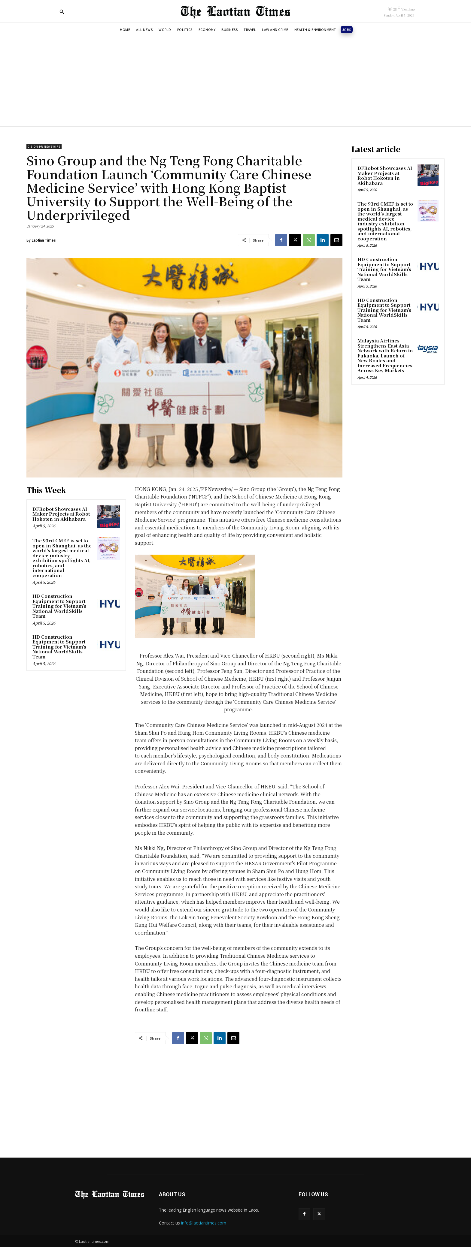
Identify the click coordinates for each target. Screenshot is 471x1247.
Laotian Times (44, 240)
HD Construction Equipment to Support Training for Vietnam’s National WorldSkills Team (59, 606)
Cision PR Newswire (44, 146)
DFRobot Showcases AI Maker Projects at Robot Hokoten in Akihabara (61, 514)
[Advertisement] (235, 81)
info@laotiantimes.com (203, 1223)
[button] (61, 11)
